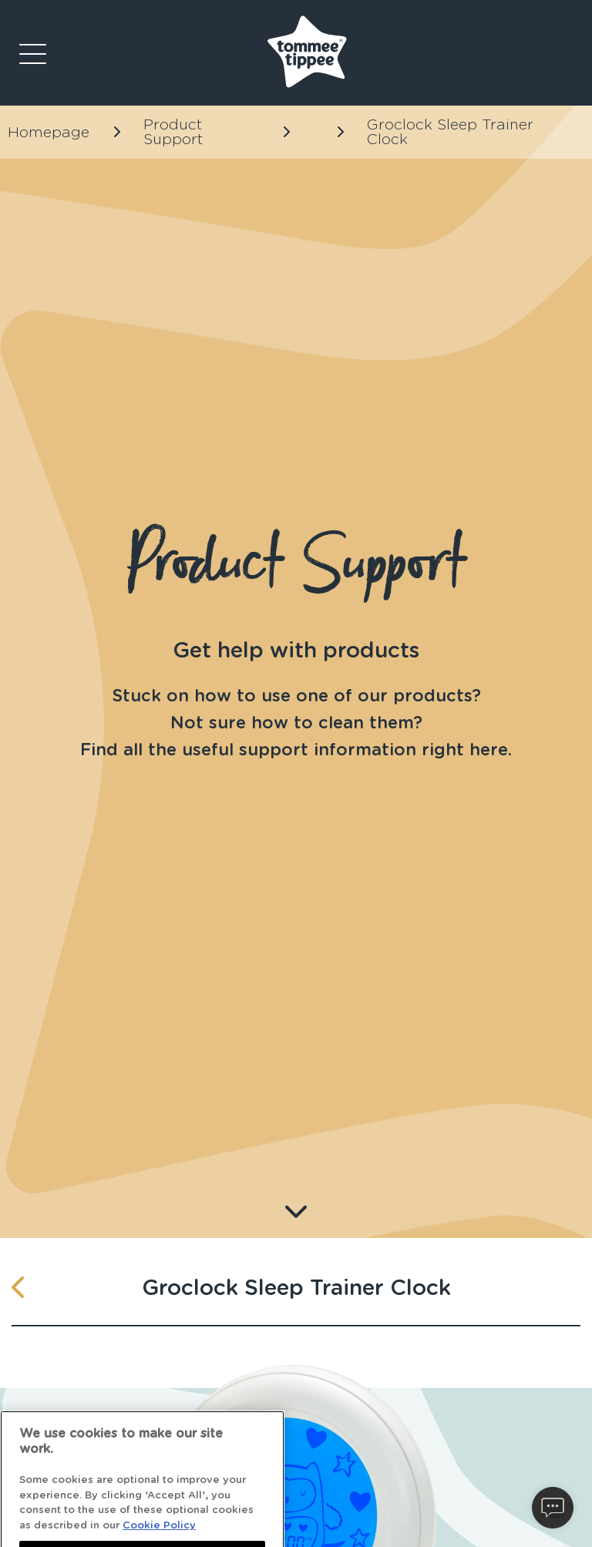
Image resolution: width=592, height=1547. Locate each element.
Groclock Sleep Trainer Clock (450, 132)
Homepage (48, 132)
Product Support (173, 132)
